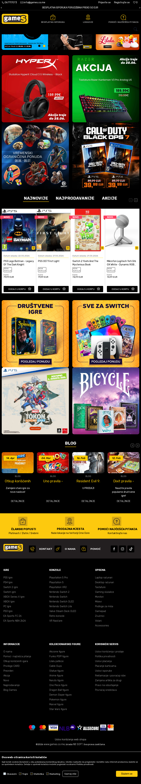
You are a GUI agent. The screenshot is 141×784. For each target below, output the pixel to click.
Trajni (25, 774)
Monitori (99, 631)
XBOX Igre (9, 635)
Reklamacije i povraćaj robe (110, 709)
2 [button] (44, 80)
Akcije (109, 232)
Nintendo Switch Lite (60, 640)
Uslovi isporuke (103, 705)
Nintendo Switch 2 (59, 626)
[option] (70, 7)
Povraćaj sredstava (106, 724)
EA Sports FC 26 (12, 650)
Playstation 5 (56, 616)
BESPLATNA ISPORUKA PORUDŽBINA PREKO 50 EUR (70, 7)
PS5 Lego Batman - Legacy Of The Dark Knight (19, 297)
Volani (98, 655)
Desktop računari (104, 616)
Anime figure (56, 709)
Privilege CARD (11, 700)
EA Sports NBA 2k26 (14, 655)
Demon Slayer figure (60, 729)
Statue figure (56, 705)
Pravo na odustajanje (106, 719)
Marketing (55, 774)
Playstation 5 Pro (58, 611)
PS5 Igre (8, 611)
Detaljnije (17, 535)
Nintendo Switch (58, 631)
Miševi (98, 635)
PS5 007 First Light (48, 295)
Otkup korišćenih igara (15, 695)
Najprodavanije (75, 232)
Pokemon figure (57, 733)
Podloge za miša (104, 640)
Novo (6, 714)
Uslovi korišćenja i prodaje (109, 685)
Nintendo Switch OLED (61, 635)
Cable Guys (55, 700)
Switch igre (9, 626)
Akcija (6, 709)
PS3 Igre (8, 645)
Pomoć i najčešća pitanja (17, 690)
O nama (7, 685)
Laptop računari (103, 611)
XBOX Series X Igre (13, 631)
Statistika (39, 774)
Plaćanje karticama (105, 700)
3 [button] (49, 80)
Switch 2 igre (10, 621)
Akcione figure (57, 685)
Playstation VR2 (58, 621)
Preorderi (8, 705)
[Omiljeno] (135, 2)
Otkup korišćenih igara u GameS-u (18, 515)
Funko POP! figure (59, 690)
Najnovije (36, 232)
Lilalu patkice (56, 695)
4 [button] (54, 80)
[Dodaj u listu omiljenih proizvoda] (33, 282)
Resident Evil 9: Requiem (88, 515)
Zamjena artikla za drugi (108, 714)
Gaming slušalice (104, 626)
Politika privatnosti (105, 690)
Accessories (102, 659)
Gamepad (100, 645)
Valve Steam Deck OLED (62, 645)
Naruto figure (56, 714)
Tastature (100, 621)
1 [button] (39, 80)
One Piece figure (58, 719)
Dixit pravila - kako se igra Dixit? (123, 515)
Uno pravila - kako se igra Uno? (53, 515)
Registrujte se (122, 2)
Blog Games (10, 724)
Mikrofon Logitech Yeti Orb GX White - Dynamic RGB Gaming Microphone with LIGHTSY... (121, 297)
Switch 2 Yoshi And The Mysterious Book (85, 297)
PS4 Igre (8, 616)
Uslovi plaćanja (103, 695)
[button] (70, 29)
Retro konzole (56, 650)
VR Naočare (55, 655)
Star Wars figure (58, 743)
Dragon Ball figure (59, 724)
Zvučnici (99, 650)
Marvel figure (56, 738)
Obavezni (12, 774)
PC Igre (7, 640)
